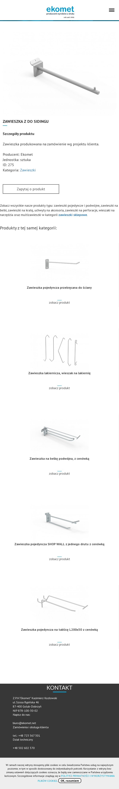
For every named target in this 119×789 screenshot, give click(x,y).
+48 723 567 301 (29, 735)
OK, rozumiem (70, 780)
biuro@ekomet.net (24, 723)
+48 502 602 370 (24, 748)
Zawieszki (28, 170)
